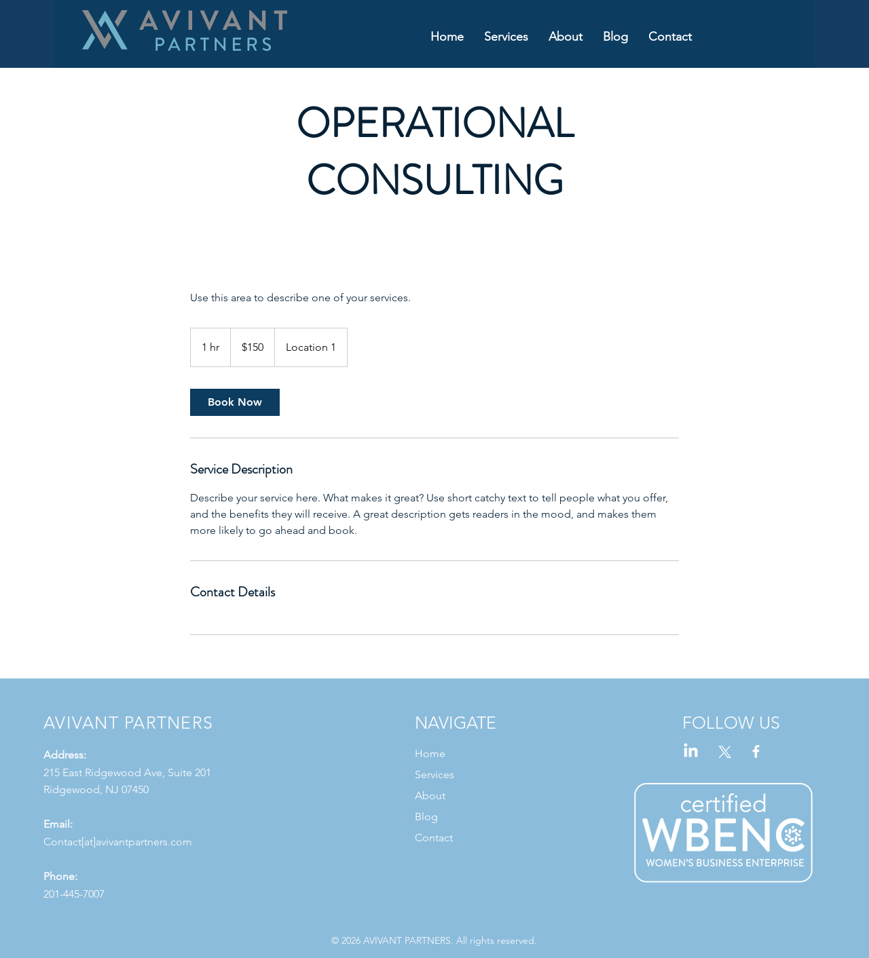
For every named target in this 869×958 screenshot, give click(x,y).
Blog (426, 816)
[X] (723, 751)
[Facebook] (755, 751)
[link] (235, 402)
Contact (434, 837)
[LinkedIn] (690, 751)
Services (434, 774)
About (430, 795)
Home (430, 753)
